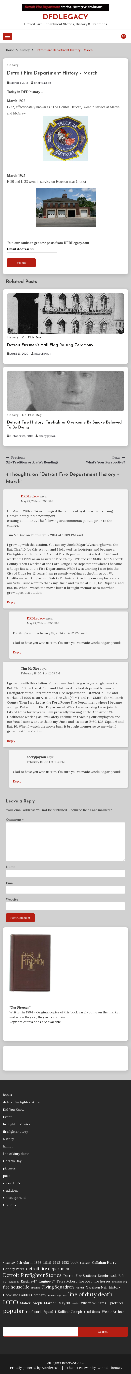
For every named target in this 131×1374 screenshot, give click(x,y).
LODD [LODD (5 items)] (10, 1302)
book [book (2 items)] (74, 1262)
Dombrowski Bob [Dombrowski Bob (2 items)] (111, 1276)
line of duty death (16, 1154)
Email (10, 883)
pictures (9, 1168)
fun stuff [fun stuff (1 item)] (80, 1287)
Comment (15, 819)
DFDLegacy (65, 17)
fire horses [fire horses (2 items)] (102, 1281)
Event (7, 1117)
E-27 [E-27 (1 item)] (5, 1281)
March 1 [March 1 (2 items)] (50, 1303)
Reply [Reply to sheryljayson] (17, 781)
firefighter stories (16, 1124)
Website (12, 899)
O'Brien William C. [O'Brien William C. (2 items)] (93, 1303)
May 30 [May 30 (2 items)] (64, 1303)
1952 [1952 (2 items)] (65, 1262)
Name (10, 867)
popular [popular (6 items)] (13, 1310)
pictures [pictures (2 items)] (116, 1303)
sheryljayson (42, 83)
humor (8, 1146)
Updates (9, 1205)
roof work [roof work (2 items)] (34, 1311)
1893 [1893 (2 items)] (37, 1262)
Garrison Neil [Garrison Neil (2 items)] (96, 1287)
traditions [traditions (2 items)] (92, 1311)
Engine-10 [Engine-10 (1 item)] (14, 1281)
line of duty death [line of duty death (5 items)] (90, 1294)
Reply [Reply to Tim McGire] (11, 741)
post (6, 1176)
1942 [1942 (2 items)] (56, 1262)
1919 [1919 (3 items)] (47, 1262)
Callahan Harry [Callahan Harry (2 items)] (104, 1262)
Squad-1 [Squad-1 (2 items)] (49, 1311)
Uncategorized (14, 1198)
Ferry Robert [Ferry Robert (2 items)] (67, 1281)
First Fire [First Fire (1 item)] (35, 1287)
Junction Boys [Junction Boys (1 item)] (54, 1295)
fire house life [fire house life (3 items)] (16, 1287)
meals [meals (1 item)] (75, 1303)
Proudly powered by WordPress (34, 1368)
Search (103, 1331)
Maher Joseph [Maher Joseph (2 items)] (31, 1303)
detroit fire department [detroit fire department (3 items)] (48, 1268)
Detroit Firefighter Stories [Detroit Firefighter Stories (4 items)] (32, 1275)
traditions (10, 1190)
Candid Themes (109, 1368)
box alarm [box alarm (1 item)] (85, 1263)
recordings (11, 1183)
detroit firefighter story (21, 1102)
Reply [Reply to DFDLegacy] (11, 602)
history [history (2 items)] (115, 1287)
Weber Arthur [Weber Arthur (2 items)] (113, 1311)
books (7, 1095)
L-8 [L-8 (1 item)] (64, 1295)
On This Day (32, 337)
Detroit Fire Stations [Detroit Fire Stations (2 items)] (79, 1276)
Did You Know (13, 1110)
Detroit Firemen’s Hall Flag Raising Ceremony (50, 345)
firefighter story (15, 1131)
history (13, 65)
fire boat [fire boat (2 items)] (85, 1281)
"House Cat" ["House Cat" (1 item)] (9, 1263)
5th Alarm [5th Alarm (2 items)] (24, 1262)
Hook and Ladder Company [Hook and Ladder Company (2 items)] (24, 1295)
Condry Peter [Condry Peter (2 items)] (13, 1269)
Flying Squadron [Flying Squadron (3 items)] (58, 1287)
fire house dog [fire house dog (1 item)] (119, 1281)
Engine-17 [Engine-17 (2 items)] (29, 1281)
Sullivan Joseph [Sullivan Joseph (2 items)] (70, 1311)
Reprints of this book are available (35, 1022)
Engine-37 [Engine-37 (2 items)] (47, 1281)
